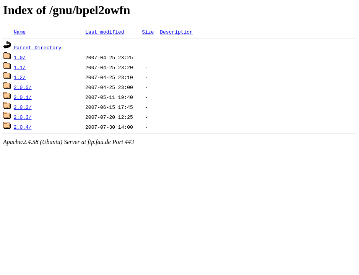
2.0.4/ (23, 126)
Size (148, 31)
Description (176, 31)
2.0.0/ (23, 87)
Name (20, 31)
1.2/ (20, 77)
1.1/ (20, 67)
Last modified (104, 31)
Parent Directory (38, 47)
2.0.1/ (23, 97)
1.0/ (20, 57)
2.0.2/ (23, 107)
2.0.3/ (23, 116)
